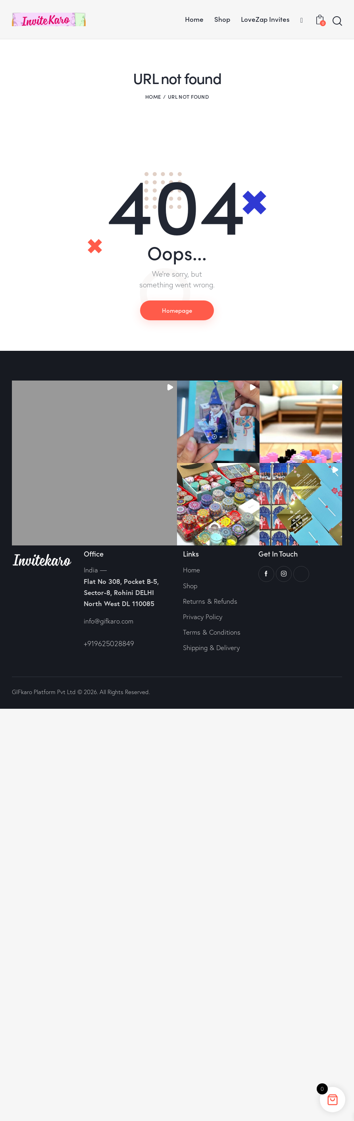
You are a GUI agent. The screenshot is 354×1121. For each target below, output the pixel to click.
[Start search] (337, 21)
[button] (94, 463)
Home (153, 96)
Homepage (177, 310)
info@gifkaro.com (108, 621)
